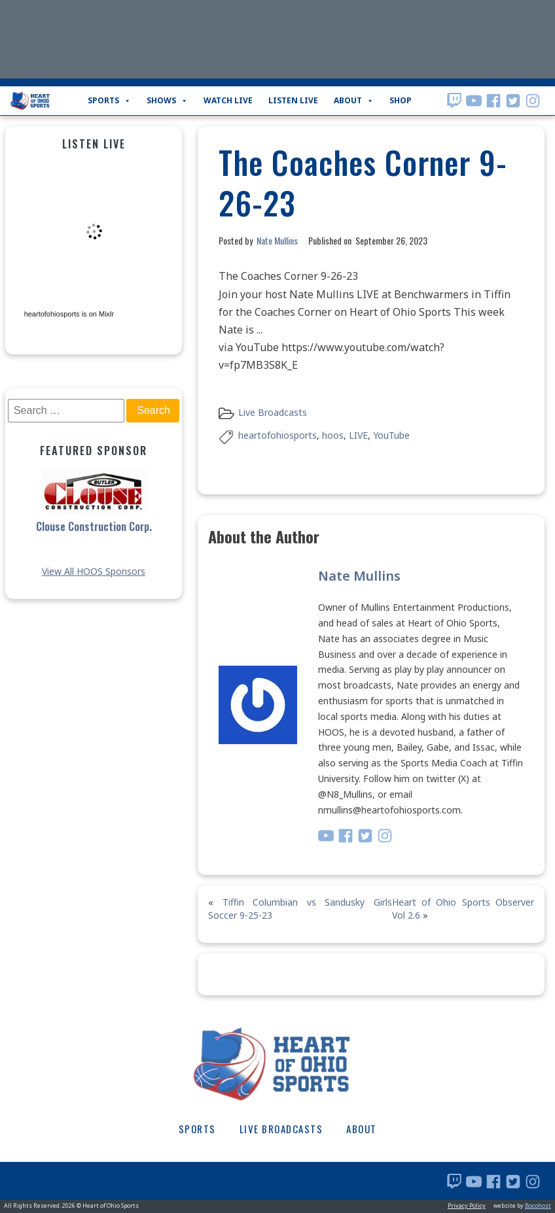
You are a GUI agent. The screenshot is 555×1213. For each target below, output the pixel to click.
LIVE (358, 435)
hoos (333, 435)
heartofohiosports (277, 435)
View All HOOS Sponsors (93, 571)
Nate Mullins (277, 240)
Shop (400, 100)
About (354, 100)
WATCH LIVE (228, 100)
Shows (167, 100)
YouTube (391, 435)
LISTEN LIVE (293, 100)
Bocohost (538, 1205)
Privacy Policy (467, 1205)
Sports (109, 100)
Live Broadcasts (272, 412)
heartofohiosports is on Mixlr (69, 314)
